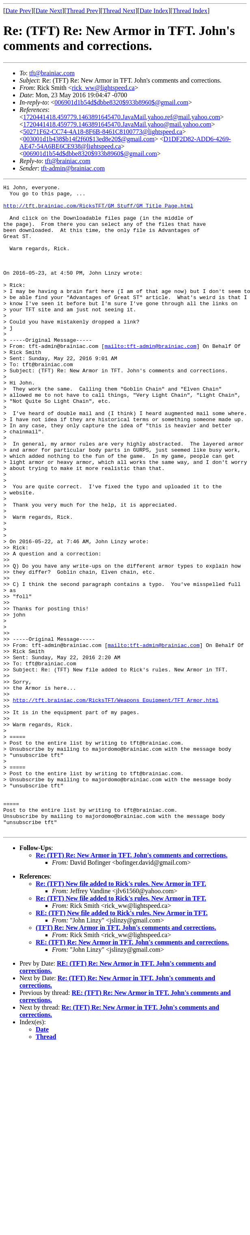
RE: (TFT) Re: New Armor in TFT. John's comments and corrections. (132, 1071)
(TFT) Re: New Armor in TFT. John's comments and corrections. (126, 1057)
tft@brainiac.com (52, 73)
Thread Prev (82, 10)
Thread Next (119, 10)
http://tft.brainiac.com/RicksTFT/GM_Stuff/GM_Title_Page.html (98, 210)
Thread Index (189, 10)
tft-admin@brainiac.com (73, 168)
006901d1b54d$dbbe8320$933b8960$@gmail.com (121, 102)
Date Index (154, 10)
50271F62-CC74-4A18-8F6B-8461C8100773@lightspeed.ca (102, 131)
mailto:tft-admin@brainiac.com (150, 379)
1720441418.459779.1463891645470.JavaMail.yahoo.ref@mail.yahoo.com (121, 117)
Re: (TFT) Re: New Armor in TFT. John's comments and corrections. (132, 984)
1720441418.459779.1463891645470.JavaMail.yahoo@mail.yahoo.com (117, 124)
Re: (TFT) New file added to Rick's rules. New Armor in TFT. (121, 1013)
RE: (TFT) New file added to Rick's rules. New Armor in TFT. (122, 1042)
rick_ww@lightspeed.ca (103, 87)
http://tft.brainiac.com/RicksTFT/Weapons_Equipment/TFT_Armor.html (115, 803)
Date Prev (18, 10)
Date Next (49, 10)
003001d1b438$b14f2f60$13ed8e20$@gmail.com (89, 139)
